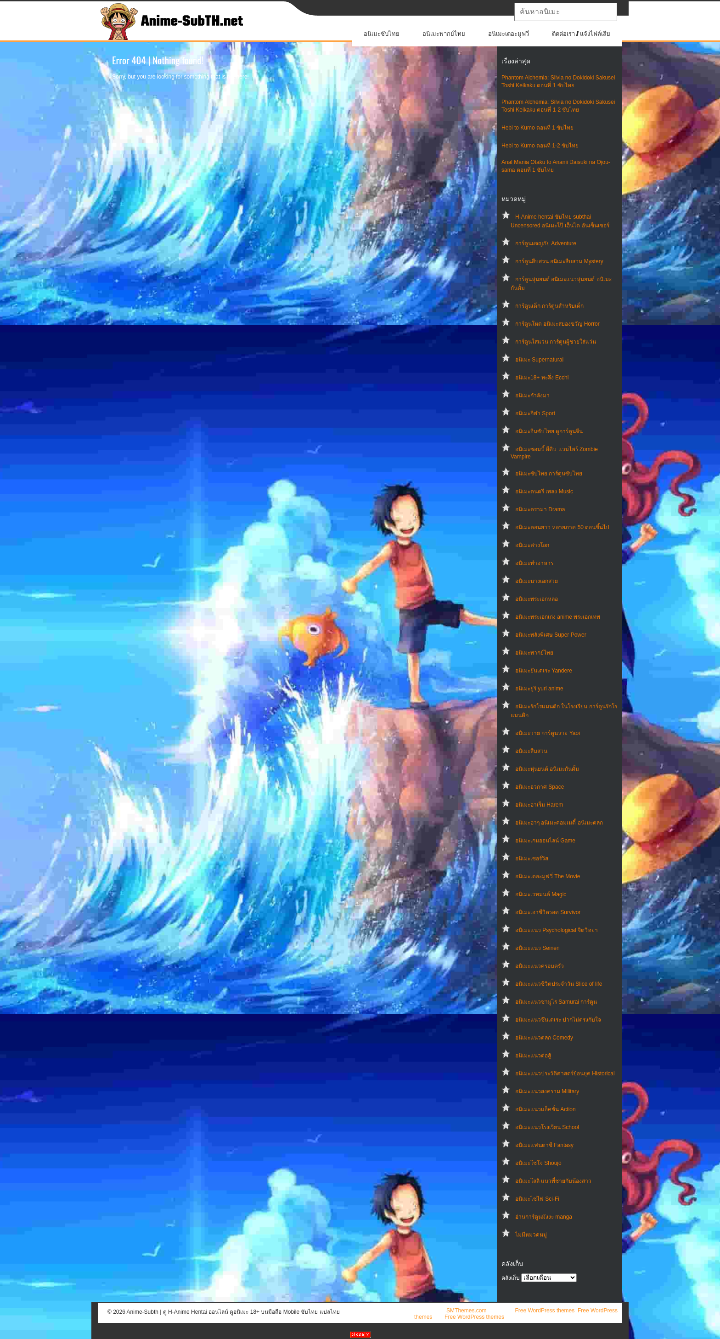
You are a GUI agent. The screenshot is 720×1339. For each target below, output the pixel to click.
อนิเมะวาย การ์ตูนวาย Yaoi (547, 733)
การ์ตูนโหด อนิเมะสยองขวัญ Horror (557, 324)
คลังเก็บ (510, 1278)
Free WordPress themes (544, 1310)
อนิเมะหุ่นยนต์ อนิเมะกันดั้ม (547, 769)
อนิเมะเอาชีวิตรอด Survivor (547, 912)
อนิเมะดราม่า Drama (540, 509)
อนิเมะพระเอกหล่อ (536, 599)
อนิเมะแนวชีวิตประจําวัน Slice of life (558, 984)
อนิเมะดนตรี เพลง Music (544, 491)
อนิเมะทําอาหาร (534, 563)
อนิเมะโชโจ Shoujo (538, 1163)
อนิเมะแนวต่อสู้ (533, 1055)
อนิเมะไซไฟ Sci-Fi (537, 1199)
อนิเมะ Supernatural (539, 359)
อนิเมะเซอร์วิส (531, 858)
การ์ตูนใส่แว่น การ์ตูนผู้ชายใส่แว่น (555, 342)
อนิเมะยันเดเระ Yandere (543, 670)
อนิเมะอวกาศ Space (539, 787)
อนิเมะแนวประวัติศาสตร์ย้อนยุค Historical (565, 1073)
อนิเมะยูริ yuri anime (539, 688)
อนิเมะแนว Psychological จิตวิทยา (556, 930)
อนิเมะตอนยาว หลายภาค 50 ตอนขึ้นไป (562, 527)
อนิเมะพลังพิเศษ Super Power (550, 635)
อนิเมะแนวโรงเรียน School (547, 1127)
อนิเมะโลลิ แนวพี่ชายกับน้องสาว (553, 1181)
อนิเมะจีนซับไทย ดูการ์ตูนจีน (549, 431)
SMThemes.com (466, 1310)
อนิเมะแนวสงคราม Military (547, 1091)
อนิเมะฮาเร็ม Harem (539, 805)
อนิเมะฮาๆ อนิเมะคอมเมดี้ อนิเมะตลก (559, 822)
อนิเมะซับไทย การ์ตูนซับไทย (548, 473)
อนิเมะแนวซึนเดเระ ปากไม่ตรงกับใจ (558, 1020)
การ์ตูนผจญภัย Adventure (545, 243)
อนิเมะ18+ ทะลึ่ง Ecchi (541, 377)
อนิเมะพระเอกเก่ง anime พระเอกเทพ (557, 617)
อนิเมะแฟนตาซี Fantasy (544, 1145)
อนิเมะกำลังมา (532, 395)
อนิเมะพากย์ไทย (443, 34)
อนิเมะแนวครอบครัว (539, 966)
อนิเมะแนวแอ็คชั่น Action (545, 1109)
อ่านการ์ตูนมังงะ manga (543, 1217)
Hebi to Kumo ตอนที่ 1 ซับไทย (537, 127)
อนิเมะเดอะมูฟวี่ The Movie (547, 876)
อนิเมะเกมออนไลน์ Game (545, 840)
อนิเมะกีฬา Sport (535, 413)
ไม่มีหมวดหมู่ (531, 1235)
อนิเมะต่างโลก (532, 545)
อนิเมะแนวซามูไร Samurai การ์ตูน (556, 1002)
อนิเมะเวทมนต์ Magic (540, 894)
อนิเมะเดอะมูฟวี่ (508, 34)
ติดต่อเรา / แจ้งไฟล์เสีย (581, 34)
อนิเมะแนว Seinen (537, 948)
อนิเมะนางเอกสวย (536, 581)
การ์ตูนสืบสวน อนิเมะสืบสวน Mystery (559, 261)
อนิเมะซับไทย (381, 34)
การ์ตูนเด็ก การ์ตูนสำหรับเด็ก (549, 306)
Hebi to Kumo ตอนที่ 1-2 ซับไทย (540, 145)
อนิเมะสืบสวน (531, 751)
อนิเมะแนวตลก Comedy (544, 1037)
